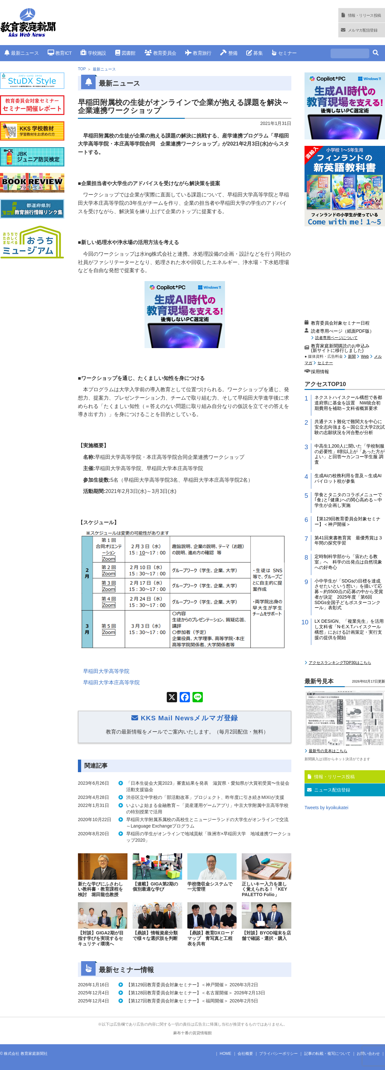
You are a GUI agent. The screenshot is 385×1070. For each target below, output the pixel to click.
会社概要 (245, 1053)
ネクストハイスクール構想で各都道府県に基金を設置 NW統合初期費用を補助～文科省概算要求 (348, 403)
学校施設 (93, 53)
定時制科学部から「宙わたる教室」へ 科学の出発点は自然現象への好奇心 (348, 562)
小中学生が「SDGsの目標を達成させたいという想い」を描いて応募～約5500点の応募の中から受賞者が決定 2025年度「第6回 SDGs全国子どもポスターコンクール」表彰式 (349, 594)
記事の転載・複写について (327, 1053)
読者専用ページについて (336, 338)
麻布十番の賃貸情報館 (192, 1033)
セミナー (284, 53)
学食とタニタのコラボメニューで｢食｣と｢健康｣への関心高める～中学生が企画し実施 (348, 500)
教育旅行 (198, 53)
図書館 (125, 53)
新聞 (352, 356)
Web (365, 356)
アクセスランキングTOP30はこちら (340, 662)
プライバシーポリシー (278, 1053)
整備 (228, 53)
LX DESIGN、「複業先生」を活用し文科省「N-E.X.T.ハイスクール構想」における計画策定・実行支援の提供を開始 (349, 629)
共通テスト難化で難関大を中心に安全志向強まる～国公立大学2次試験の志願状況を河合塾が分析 (350, 427)
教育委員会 (160, 53)
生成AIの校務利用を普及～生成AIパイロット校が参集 (348, 478)
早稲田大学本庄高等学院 (111, 682)
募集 (254, 53)
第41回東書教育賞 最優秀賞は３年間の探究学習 (349, 540)
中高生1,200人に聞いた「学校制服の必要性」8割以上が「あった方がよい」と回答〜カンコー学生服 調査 (350, 454)
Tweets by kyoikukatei (326, 807)
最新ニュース (22, 53)
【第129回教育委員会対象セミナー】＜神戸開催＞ (347, 521)
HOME (225, 1053)
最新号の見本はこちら (328, 751)
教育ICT (60, 53)
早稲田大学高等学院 (106, 671)
